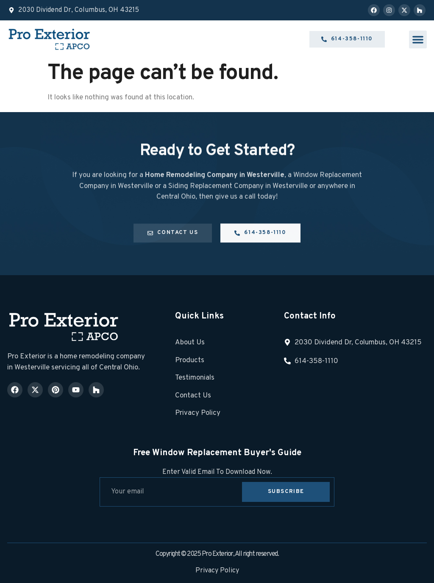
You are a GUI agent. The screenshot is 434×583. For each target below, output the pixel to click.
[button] (418, 39)
